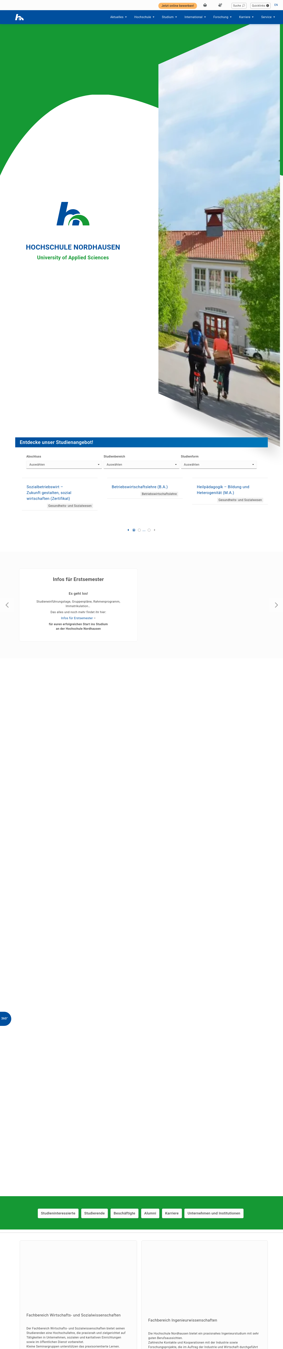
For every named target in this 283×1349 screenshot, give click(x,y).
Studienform (190, 456)
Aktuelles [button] (119, 17)
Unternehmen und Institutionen (214, 1213)
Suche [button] (239, 5)
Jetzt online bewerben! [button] (177, 6)
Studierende (94, 1213)
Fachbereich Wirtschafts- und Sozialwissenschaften (73, 1315)
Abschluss (33, 456)
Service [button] (268, 17)
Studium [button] (170, 17)
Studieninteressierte (58, 1213)
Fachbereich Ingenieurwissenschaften (182, 1320)
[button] (128, 530)
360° (4, 1018)
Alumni (150, 1213)
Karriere (172, 1213)
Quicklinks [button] (260, 5)
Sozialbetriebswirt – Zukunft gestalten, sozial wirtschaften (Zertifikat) (48, 493)
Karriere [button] (246, 17)
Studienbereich (114, 456)
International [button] (196, 17)
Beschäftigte (124, 1213)
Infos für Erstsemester (77, 618)
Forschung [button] (222, 17)
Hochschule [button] (144, 17)
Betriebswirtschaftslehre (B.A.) (140, 487)
